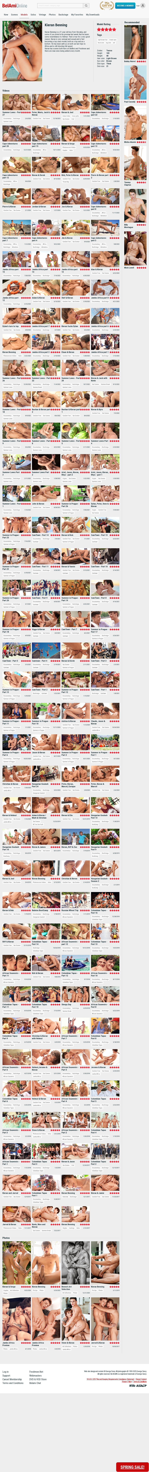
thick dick (101, 43)
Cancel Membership (12, 1379)
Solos (33, 14)
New (6, 14)
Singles (65, 1228)
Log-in (5, 1371)
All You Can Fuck (38, 824)
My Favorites (77, 14)
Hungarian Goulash (39, 793)
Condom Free (37, 118)
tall (114, 43)
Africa (44, 150)
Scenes (14, 14)
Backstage (63, 14)
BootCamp (95, 824)
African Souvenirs (68, 917)
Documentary (7, 118)
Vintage (42, 14)
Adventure (104, 153)
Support (6, 1375)
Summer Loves (7, 121)
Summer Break (37, 387)
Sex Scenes (46, 118)
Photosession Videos (69, 147)
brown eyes (112, 40)
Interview (65, 1197)
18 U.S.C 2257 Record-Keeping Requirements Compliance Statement (110, 1379)
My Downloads (92, 14)
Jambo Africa (96, 730)
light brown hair (103, 40)
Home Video (66, 116)
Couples (65, 150)
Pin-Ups (35, 1290)
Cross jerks (75, 116)
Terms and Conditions (12, 1383)
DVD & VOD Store (38, 1379)
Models (24, 14)
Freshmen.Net (36, 1371)
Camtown (35, 542)
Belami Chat (35, 1383)
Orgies (65, 478)
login (138, 6)
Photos (52, 14)
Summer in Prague (68, 513)
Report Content (141, 1379)
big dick (108, 43)
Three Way (66, 182)
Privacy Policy (127, 1381)
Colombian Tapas (97, 919)
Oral (72, 119)
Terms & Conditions (140, 1381)
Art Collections (14, 1290)
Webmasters (35, 1375)
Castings (71, 1228)
